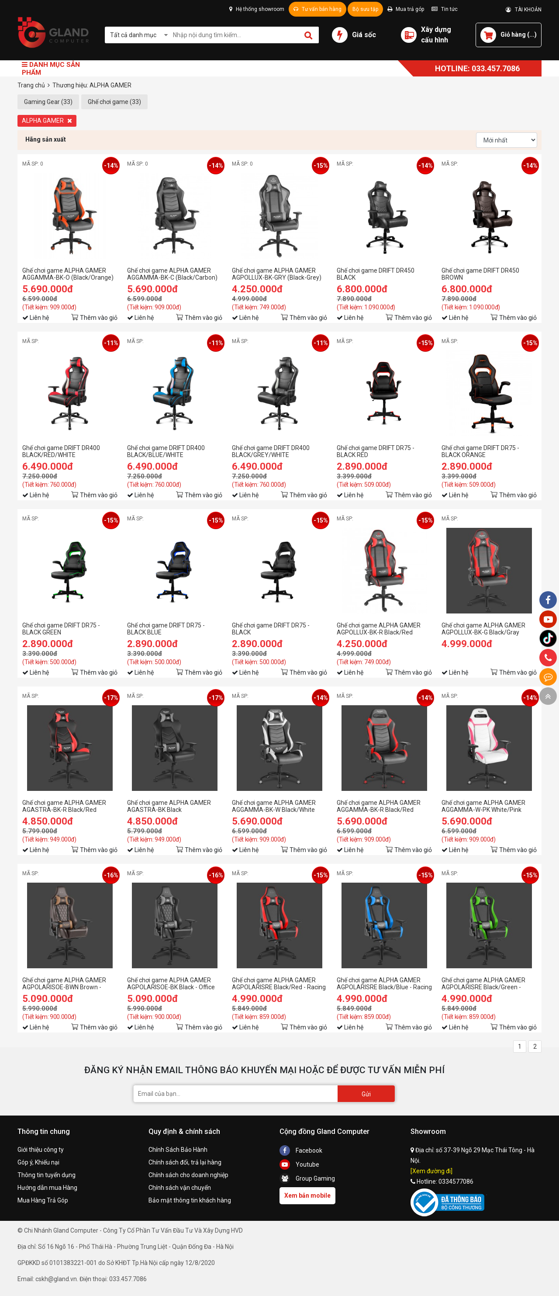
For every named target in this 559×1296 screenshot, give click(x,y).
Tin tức (444, 9)
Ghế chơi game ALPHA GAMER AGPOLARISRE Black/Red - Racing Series (279, 984)
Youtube (299, 1164)
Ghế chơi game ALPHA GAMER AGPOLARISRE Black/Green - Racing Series (483, 984)
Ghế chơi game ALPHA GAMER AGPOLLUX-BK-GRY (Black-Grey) (276, 274)
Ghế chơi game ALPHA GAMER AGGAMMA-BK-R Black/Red (379, 806)
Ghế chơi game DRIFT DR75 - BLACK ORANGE (480, 451)
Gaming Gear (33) (48, 101)
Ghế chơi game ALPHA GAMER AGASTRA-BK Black (169, 806)
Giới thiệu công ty (40, 1149)
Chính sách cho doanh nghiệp (188, 1174)
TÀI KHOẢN (524, 10)
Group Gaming (307, 1178)
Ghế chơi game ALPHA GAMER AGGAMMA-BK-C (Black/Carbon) (172, 274)
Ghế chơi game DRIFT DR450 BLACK (375, 274)
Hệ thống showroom (256, 9)
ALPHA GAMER (47, 120)
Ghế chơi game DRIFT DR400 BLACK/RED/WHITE (61, 451)
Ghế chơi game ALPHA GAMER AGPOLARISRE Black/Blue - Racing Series (384, 984)
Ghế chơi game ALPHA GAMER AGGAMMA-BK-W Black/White (274, 806)
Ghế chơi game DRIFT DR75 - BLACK (271, 629)
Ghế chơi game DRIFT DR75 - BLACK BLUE (166, 629)
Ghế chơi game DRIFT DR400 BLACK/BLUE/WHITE (166, 451)
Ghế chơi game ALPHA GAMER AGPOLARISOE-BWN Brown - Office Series (64, 984)
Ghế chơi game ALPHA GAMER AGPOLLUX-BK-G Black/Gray (483, 629)
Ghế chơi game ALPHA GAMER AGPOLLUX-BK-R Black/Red (379, 629)
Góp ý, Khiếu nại (38, 1162)
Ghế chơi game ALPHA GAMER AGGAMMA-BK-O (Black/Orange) (68, 274)
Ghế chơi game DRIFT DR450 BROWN (480, 274)
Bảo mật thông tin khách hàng (189, 1200)
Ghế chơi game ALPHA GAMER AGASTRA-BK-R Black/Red (64, 806)
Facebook (301, 1150)
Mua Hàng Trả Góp (42, 1200)
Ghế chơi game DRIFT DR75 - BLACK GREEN (61, 629)
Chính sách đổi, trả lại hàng (184, 1162)
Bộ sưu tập (365, 9)
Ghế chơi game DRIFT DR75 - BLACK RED (375, 451)
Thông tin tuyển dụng (46, 1174)
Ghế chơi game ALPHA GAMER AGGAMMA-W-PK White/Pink (483, 806)
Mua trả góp (405, 9)
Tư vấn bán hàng (317, 9)
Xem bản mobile (307, 1195)
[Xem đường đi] (431, 1171)
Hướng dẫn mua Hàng (47, 1187)
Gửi (366, 1094)
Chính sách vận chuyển (179, 1187)
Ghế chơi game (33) (114, 101)
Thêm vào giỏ (98, 317)
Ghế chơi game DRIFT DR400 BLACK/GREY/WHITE (271, 451)
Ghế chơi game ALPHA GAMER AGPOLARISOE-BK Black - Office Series (171, 984)
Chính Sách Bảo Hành (177, 1149)
